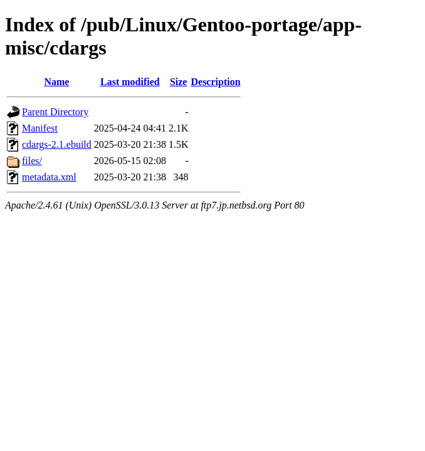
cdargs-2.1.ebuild (57, 144)
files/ (32, 160)
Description (215, 81)
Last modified (130, 81)
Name (56, 81)
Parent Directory (55, 111)
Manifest (40, 128)
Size (178, 81)
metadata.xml (49, 177)
